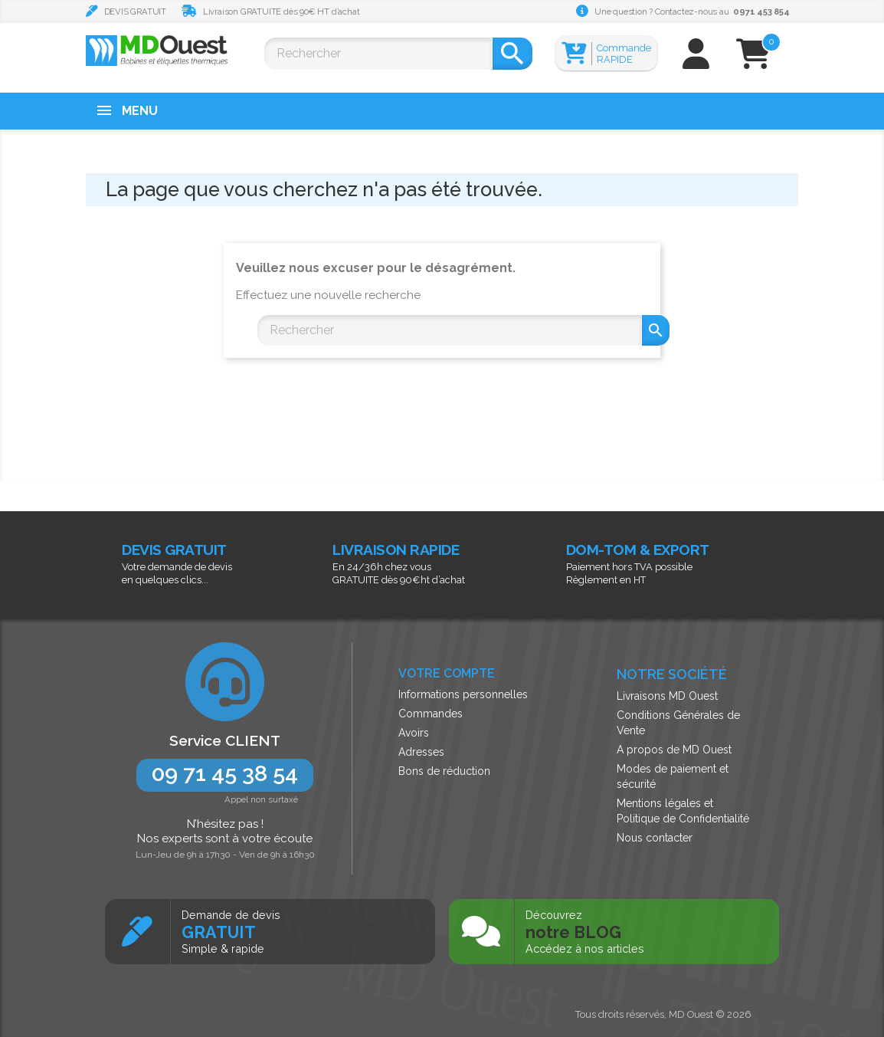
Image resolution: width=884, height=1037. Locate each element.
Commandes (430, 713)
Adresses (421, 752)
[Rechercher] (378, 54)
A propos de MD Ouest (674, 749)
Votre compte (446, 673)
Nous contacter (654, 838)
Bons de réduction (444, 771)
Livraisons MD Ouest (667, 696)
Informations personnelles (463, 694)
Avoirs (413, 733)
